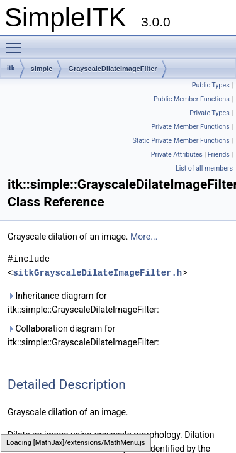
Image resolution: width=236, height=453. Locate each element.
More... (143, 237)
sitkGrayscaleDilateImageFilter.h (97, 273)
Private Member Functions (190, 127)
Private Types (209, 113)
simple (42, 68)
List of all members (204, 168)
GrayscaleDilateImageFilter (112, 68)
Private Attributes (177, 154)
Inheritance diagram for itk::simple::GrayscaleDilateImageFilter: (83, 303)
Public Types (211, 85)
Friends (219, 154)
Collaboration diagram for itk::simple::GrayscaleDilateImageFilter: (83, 335)
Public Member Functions (192, 99)
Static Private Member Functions (180, 141)
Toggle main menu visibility (17, 42)
